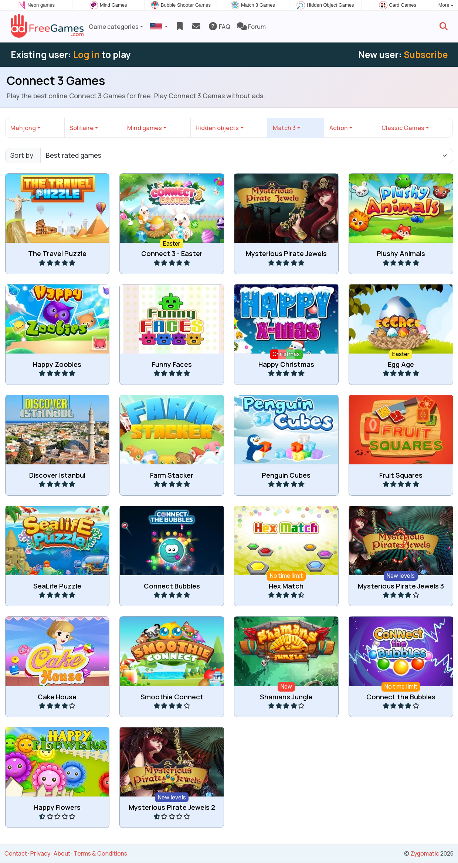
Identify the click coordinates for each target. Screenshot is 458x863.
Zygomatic (424, 853)
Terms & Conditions (100, 853)
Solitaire (81, 128)
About (62, 853)
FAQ (219, 27)
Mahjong (23, 128)
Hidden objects (217, 128)
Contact (15, 853)
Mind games (144, 128)
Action (338, 128)
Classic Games (402, 128)
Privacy (40, 853)
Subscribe (426, 54)
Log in (86, 54)
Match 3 (284, 128)
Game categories (114, 27)
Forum (251, 27)
